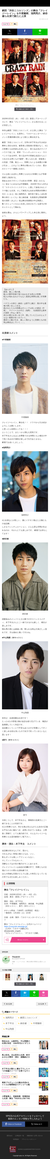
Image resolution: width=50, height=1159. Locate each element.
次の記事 (42, 1004)
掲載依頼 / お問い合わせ (35, 1135)
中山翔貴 (8, 1029)
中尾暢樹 (36, 1023)
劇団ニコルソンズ (27, 1018)
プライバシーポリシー (29, 1139)
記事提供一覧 (19, 1135)
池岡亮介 (8, 1018)
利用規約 (16, 1139)
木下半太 (8, 1023)
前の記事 (8, 1004)
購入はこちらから (28, 939)
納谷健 (22, 1023)
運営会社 (10, 1135)
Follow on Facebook (13, 1124)
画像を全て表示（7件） (25, 109)
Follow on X (36, 1124)
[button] (9, 32)
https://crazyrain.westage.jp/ (15, 926)
